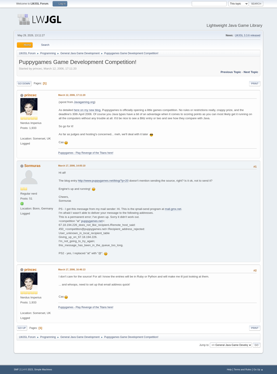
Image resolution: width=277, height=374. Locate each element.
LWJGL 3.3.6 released (247, 35)
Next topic (251, 72)
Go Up (22, 328)
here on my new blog (87, 110)
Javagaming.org (84, 102)
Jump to (204, 344)
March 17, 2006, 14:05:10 (71, 165)
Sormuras (32, 166)
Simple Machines (43, 369)
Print (254, 83)
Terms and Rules (242, 369)
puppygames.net (92, 221)
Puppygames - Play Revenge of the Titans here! (85, 152)
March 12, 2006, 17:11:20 (71, 95)
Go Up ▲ (258, 369)
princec (30, 95)
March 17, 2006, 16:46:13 (71, 269)
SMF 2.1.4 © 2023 (23, 369)
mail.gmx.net (173, 209)
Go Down (24, 83)
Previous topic (231, 72)
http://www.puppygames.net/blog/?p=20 (103, 180)
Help (229, 369)
